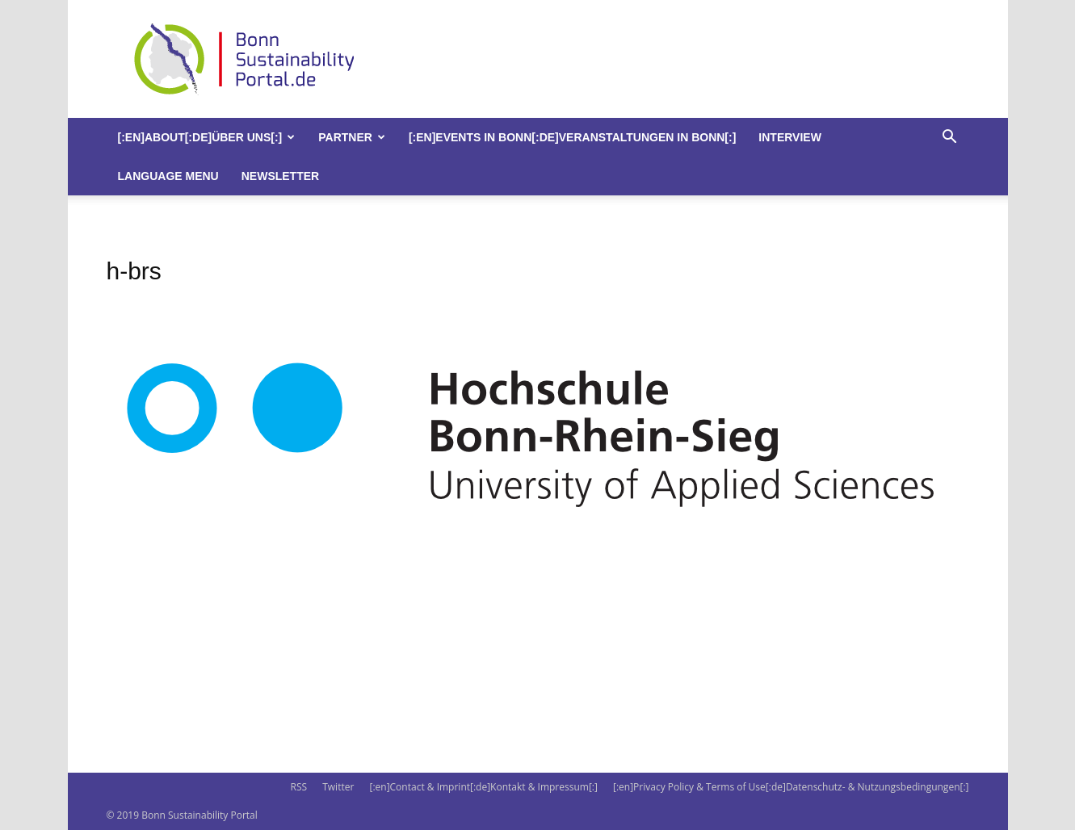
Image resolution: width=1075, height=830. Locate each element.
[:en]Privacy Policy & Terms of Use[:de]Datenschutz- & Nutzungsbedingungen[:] (790, 787)
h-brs (134, 271)
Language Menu (168, 176)
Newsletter (280, 176)
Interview (789, 137)
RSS (298, 787)
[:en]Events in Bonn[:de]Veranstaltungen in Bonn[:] (572, 137)
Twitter (338, 787)
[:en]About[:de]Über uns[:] (207, 137)
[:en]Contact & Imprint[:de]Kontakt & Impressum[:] (483, 787)
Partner (351, 137)
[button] (949, 138)
